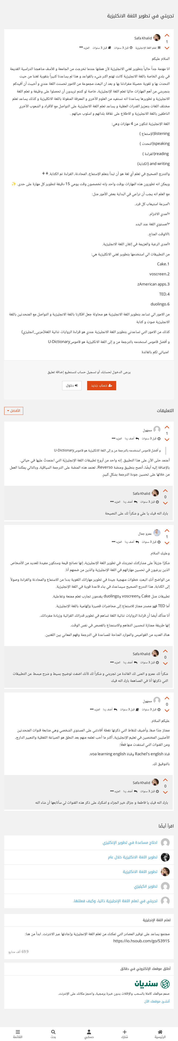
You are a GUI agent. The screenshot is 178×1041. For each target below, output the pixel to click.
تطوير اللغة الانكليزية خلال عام (132, 864)
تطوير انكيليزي (145, 894)
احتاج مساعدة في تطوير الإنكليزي (130, 850)
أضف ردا (132, 439)
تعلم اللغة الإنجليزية (147, 48)
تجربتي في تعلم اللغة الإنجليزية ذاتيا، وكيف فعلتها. (115, 908)
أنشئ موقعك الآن (157, 1009)
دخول (72, 385)
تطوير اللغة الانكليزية (140, 879)
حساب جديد (101, 385)
